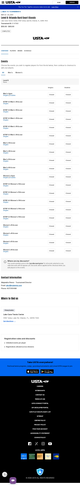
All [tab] (3, 72)
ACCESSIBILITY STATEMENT (40, 433)
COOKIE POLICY (40, 437)
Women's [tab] (19, 72)
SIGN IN (72, 2)
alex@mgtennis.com (14, 285)
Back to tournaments (11, 11)
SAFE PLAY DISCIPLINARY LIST (40, 411)
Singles (5, 95)
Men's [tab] (10, 72)
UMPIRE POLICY (40, 420)
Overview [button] (4, 51)
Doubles (13, 95)
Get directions (8, 321)
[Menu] (3, 2)
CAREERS (40, 386)
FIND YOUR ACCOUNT (40, 428)
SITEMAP (40, 416)
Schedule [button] (27, 51)
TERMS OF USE (40, 399)
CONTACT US (40, 394)
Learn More (55, 7)
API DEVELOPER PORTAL (40, 407)
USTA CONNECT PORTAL (40, 403)
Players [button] (13, 51)
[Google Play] (47, 371)
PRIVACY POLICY (40, 424)
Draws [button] (20, 51)
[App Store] (32, 371)
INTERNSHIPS (40, 390)
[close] (77, 7)
